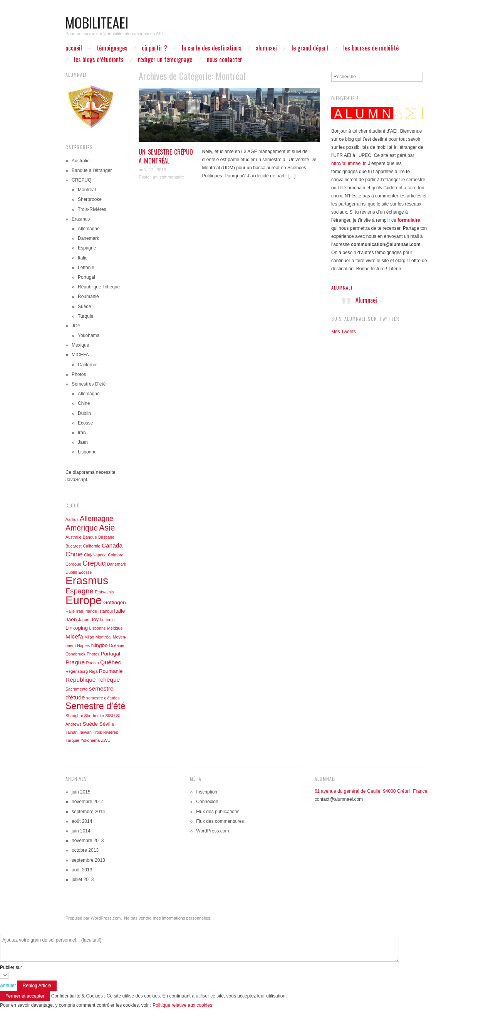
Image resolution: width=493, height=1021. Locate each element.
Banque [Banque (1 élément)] (90, 537)
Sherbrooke (90, 199)
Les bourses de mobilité (371, 48)
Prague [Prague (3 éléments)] (75, 662)
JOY (76, 326)
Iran (82, 432)
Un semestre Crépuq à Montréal (166, 156)
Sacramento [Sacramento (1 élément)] (76, 689)
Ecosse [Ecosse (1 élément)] (85, 572)
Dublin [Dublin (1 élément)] (71, 572)
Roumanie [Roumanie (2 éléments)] (111, 671)
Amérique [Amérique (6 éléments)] (81, 528)
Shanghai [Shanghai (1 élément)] (74, 715)
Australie (81, 160)
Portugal (86, 277)
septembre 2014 (88, 811)
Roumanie (88, 296)
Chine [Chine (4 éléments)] (74, 554)
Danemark (88, 238)
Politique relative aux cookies (182, 1005)
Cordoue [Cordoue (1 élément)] (73, 564)
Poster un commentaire (161, 177)
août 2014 (82, 821)
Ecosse (85, 423)
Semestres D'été (89, 384)
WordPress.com (212, 831)
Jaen (83, 442)
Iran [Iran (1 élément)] (79, 611)
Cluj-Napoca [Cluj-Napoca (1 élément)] (95, 555)
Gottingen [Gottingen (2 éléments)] (114, 602)
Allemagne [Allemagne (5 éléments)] (96, 518)
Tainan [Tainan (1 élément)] (71, 732)
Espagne (87, 248)
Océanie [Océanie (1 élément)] (116, 645)
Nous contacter (224, 59)
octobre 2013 (85, 850)
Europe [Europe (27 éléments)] (83, 600)
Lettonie (86, 267)
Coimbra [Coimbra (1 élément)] (115, 555)
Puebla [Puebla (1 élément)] (92, 662)
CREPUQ (292, 92)
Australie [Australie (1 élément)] (73, 537)
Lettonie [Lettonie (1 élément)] (107, 619)
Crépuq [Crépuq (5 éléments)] (94, 563)
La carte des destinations (211, 48)
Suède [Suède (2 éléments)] (90, 724)
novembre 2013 (88, 840)
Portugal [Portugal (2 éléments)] (110, 654)
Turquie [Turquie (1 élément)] (72, 740)
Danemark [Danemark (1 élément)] (116, 564)
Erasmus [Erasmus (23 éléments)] (86, 580)
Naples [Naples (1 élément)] (83, 645)
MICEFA (80, 354)
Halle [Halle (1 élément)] (70, 611)
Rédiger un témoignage (165, 59)
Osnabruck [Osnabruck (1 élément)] (75, 654)
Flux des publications (217, 811)
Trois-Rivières (92, 209)
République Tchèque (99, 287)
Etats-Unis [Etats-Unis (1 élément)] (104, 592)
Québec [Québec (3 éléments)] (110, 662)
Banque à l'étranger (92, 170)
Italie (82, 258)
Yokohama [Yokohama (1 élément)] (90, 740)
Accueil (73, 48)
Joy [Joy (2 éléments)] (95, 619)
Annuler (8, 985)
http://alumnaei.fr (348, 163)
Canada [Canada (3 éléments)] (112, 545)
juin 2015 (81, 792)
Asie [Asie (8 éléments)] (107, 527)
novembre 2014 (88, 801)
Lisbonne (87, 452)
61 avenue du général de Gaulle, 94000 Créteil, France (371, 791)
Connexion (207, 801)
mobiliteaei (96, 22)
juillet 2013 (83, 879)
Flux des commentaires (220, 821)
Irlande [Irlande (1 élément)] (90, 611)
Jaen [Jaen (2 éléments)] (71, 619)
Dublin (84, 413)
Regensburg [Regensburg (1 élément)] (76, 671)
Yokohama (88, 335)
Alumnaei (341, 287)
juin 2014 (81, 831)
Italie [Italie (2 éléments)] (119, 611)
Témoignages (112, 48)
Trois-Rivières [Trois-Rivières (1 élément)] (105, 732)
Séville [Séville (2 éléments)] (106, 724)
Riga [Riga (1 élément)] (93, 671)
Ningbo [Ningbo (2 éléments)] (99, 645)
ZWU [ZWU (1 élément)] (105, 740)
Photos (79, 374)
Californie (87, 364)
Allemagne (89, 228)
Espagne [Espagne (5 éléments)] (79, 591)
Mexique (80, 345)
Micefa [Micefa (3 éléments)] (74, 636)
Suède (84, 306)
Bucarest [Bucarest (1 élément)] (73, 546)
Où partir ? (154, 48)
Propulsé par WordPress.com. (93, 918)
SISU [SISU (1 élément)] (110, 715)
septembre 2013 (88, 860)
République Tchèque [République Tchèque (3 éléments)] (92, 679)
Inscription (206, 792)
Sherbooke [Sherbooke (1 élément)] (94, 715)
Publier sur (11, 967)
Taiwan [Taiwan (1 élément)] (85, 732)
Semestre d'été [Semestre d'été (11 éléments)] (95, 706)
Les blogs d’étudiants (99, 59)
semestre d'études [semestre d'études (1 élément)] (103, 698)
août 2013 (82, 870)
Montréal (310, 92)
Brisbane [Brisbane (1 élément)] (106, 537)
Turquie (85, 316)
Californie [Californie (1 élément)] (91, 546)
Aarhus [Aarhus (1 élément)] (72, 519)
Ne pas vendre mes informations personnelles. (167, 918)
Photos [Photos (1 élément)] (93, 654)
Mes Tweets (343, 331)
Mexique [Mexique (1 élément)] (114, 628)
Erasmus (81, 219)
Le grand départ (310, 48)
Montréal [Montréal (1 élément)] (103, 637)
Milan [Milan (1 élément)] (89, 637)
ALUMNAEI (266, 48)
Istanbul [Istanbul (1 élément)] (105, 611)
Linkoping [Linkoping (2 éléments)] (76, 628)
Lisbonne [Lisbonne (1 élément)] (97, 628)
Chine (84, 403)
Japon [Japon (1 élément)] (83, 619)
